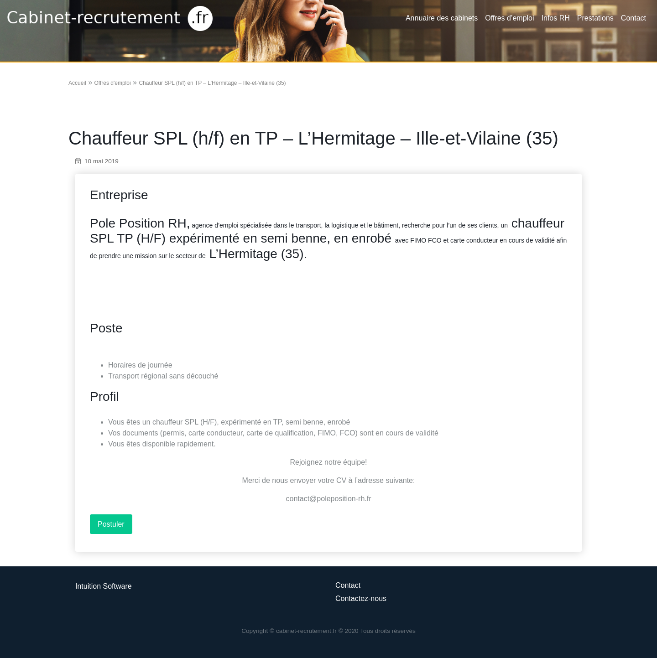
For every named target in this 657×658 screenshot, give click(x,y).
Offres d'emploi (112, 83)
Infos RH (556, 18)
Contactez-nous (360, 598)
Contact (633, 18)
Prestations (595, 18)
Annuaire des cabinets (442, 18)
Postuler (111, 524)
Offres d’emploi (509, 18)
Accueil (77, 83)
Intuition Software (103, 586)
